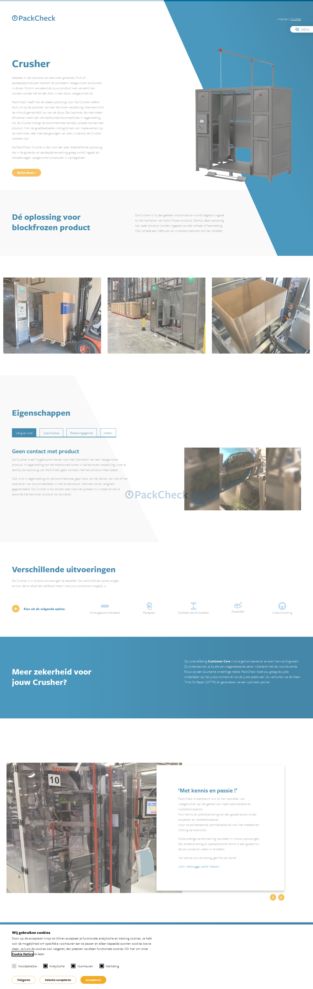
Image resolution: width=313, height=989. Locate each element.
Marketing (109, 966)
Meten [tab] (108, 432)
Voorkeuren (82, 966)
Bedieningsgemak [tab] (81, 432)
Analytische (54, 966)
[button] (273, 897)
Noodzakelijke (24, 966)
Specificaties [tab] (51, 432)
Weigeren (23, 979)
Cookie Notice (22, 953)
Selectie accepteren (58, 979)
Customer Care (219, 661)
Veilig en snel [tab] (24, 432)
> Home (282, 19)
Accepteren (93, 979)
